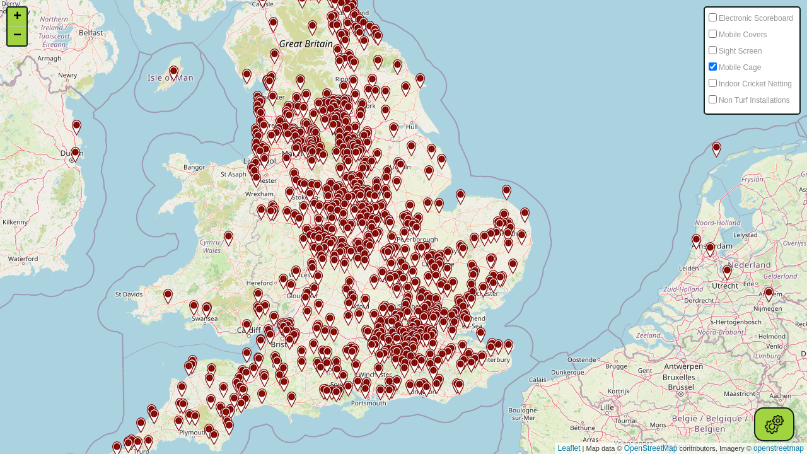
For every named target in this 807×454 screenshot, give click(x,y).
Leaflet (569, 448)
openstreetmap (778, 448)
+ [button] (17, 17)
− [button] (17, 35)
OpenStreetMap (651, 448)
